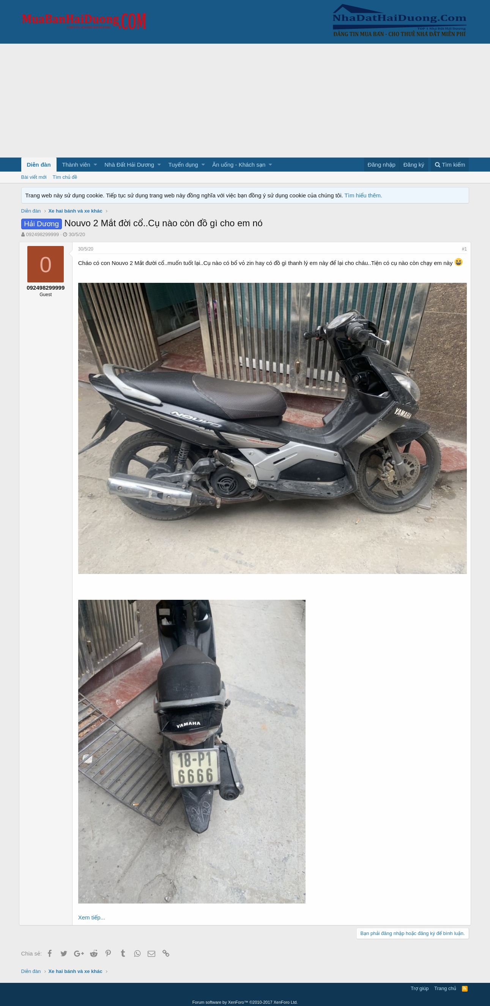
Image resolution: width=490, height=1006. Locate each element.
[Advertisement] (245, 100)
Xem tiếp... (93, 914)
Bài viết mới (34, 177)
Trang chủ (445, 985)
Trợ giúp (420, 985)
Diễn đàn (39, 164)
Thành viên (76, 164)
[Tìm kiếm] (450, 165)
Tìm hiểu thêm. (364, 195)
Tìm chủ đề (65, 177)
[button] (95, 165)
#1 (462, 249)
